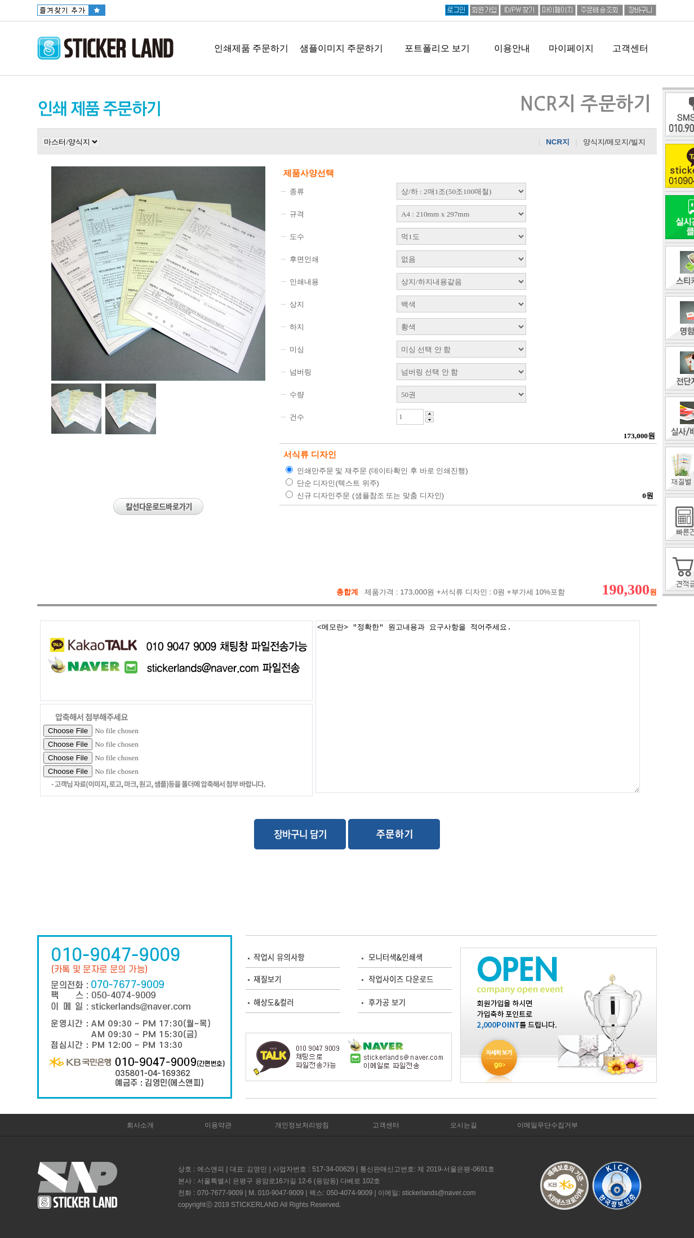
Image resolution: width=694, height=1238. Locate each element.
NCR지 (558, 142)
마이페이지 (571, 48)
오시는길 (463, 1125)
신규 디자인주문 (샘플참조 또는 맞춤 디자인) (365, 495)
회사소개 (140, 1125)
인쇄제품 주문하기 (251, 48)
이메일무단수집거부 (547, 1125)
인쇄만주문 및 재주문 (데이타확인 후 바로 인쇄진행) (377, 470)
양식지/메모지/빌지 (614, 142)
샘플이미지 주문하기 (341, 48)
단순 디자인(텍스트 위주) (332, 482)
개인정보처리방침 (302, 1125)
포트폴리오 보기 (437, 48)
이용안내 (512, 48)
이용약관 (218, 1125)
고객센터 (630, 48)
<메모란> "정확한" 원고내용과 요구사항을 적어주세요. (477, 706)
